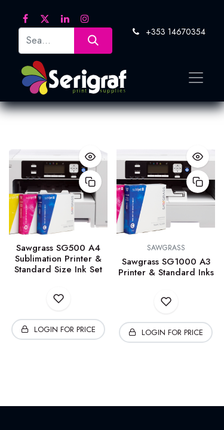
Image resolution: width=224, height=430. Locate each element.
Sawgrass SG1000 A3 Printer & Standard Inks (166, 267)
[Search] (93, 40)
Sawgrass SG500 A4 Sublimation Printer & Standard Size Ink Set (58, 258)
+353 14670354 (175, 32)
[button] (90, 156)
